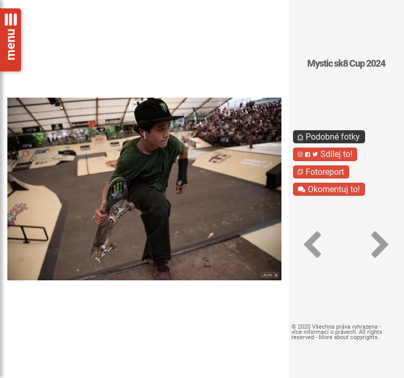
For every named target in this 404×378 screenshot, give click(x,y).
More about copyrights (348, 337)
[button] (312, 245)
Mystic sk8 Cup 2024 (346, 63)
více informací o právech (323, 332)
